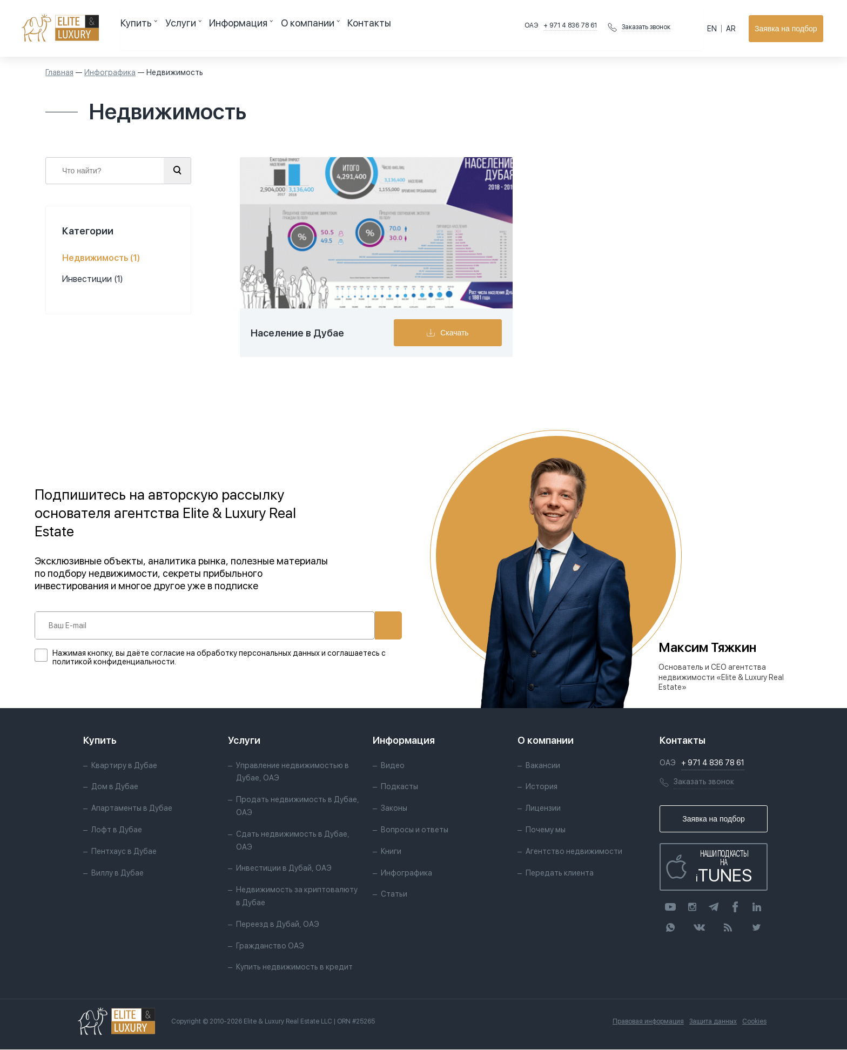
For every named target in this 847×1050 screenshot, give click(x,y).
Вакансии (543, 766)
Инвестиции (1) (92, 279)
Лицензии (543, 809)
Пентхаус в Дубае (124, 851)
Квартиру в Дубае (124, 766)
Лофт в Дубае (116, 830)
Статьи (394, 895)
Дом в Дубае (114, 787)
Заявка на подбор (788, 28)
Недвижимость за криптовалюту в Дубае (297, 897)
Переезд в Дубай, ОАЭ (277, 924)
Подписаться (352, 625)
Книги (391, 851)
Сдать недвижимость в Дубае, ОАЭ (292, 841)
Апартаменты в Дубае (131, 809)
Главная (59, 72)
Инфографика (110, 72)
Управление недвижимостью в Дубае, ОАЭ (292, 772)
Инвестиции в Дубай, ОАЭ (284, 869)
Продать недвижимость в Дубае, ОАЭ (297, 807)
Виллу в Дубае (117, 873)
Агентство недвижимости (574, 851)
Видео (393, 766)
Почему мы (546, 830)
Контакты (327, 28)
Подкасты (399, 787)
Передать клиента (560, 873)
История (541, 787)
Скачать (461, 332)
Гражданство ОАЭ (270, 946)
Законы (394, 809)
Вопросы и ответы (414, 830)
